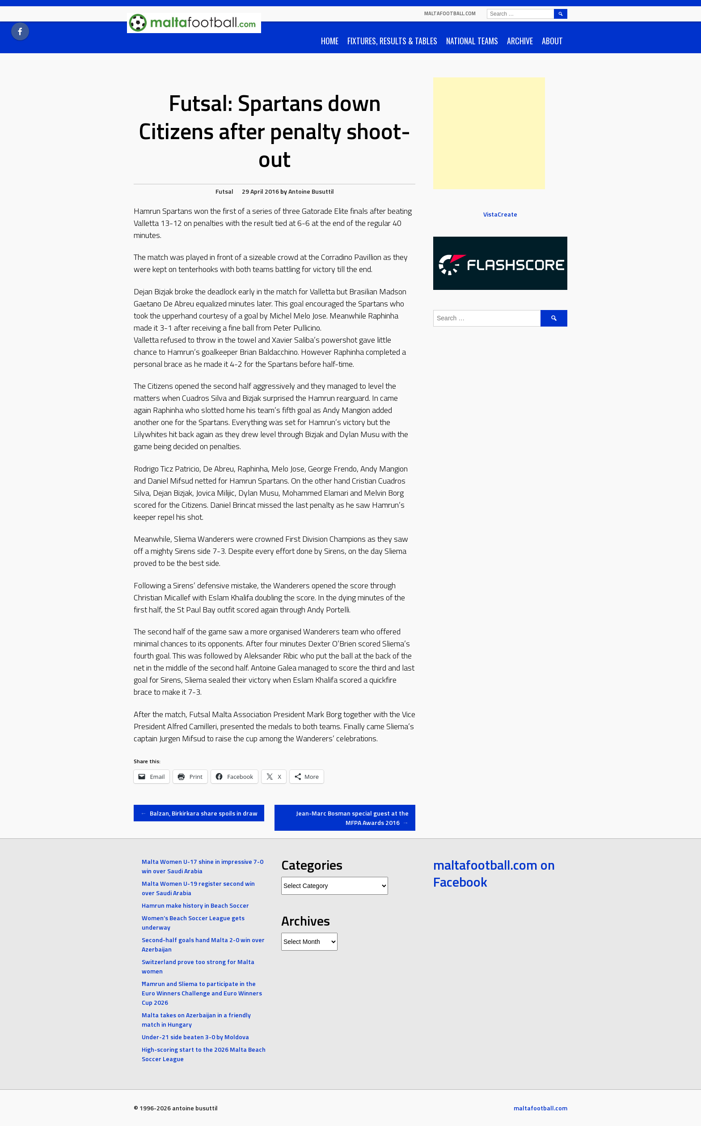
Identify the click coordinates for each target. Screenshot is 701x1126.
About (552, 41)
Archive (520, 41)
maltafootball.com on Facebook (494, 873)
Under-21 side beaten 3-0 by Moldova (195, 1036)
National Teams (472, 41)
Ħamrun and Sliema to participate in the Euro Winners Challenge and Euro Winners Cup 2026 (202, 993)
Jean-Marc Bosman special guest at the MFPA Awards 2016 (352, 817)
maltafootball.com (450, 13)
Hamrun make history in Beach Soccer (195, 905)
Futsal (224, 191)
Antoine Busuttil (311, 191)
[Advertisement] (489, 133)
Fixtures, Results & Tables (392, 41)
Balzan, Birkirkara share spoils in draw (199, 813)
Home (329, 41)
